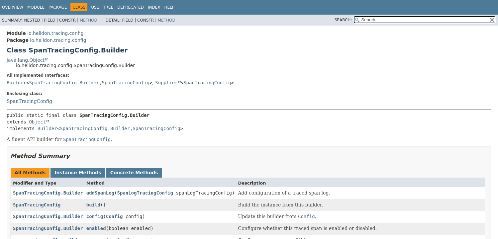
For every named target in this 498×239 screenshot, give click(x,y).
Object (37, 121)
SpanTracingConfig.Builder (64, 82)
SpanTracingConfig (125, 82)
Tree (108, 7)
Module (36, 7)
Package (58, 7)
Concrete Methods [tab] (134, 172)
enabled (96, 228)
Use (95, 7)
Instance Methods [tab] (77, 172)
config (94, 216)
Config (114, 216)
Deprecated (130, 7)
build (93, 204)
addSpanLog (100, 193)
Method (88, 20)
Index (154, 7)
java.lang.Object (26, 60)
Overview (12, 7)
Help (169, 7)
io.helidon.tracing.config (55, 33)
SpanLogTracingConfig (145, 193)
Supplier (166, 82)
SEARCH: (343, 20)
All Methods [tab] (30, 172)
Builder (16, 82)
